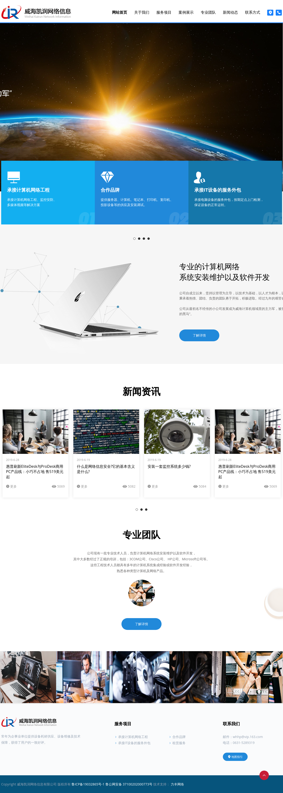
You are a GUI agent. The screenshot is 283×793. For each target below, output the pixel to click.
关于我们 (141, 12)
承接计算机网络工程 (131, 736)
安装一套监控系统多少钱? (169, 466)
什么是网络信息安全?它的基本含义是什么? (106, 469)
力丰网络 (177, 784)
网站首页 (119, 12)
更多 (11, 486)
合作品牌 (177, 736)
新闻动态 (230, 12)
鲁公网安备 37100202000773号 (129, 784)
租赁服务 (177, 743)
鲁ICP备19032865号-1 (87, 784)
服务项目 (163, 12)
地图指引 (235, 757)
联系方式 (252, 12)
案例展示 (186, 12)
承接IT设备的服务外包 (132, 743)
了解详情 (199, 335)
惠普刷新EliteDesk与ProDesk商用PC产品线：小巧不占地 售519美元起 (34, 471)
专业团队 (208, 12)
